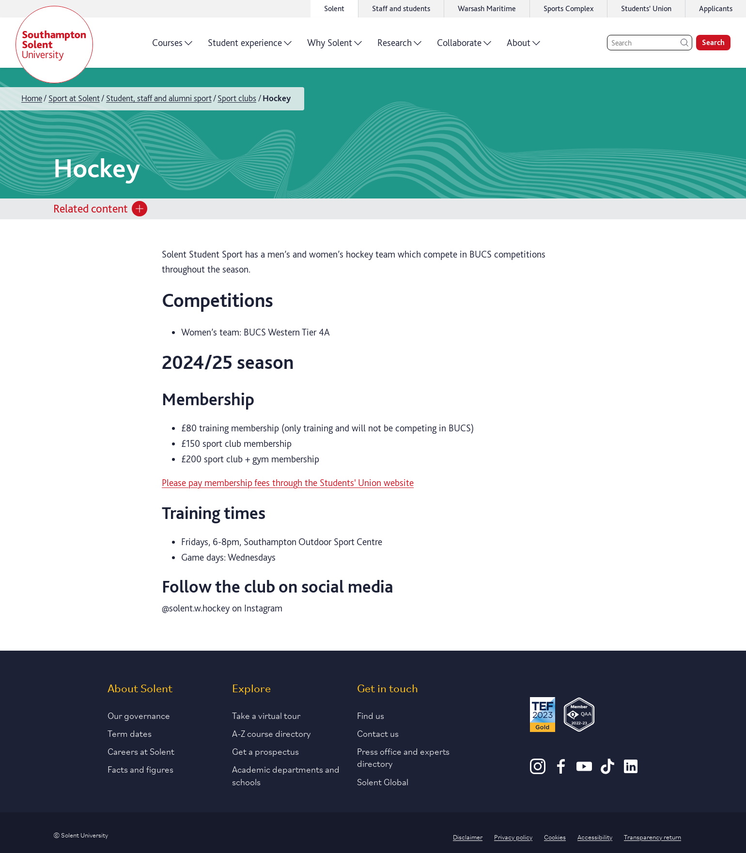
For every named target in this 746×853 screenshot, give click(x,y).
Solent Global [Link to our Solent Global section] (382, 781)
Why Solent (334, 46)
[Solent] (54, 44)
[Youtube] (584, 771)
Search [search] (713, 42)
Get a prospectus (265, 751)
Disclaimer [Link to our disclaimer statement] (467, 836)
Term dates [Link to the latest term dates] (130, 733)
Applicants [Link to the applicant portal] (715, 8)
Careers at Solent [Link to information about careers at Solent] (141, 751)
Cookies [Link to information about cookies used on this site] (555, 836)
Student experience (250, 46)
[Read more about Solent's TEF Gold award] (542, 716)
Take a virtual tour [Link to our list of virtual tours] (266, 715)
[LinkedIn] (630, 771)
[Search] (649, 42)
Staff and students (401, 8)
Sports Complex (568, 8)
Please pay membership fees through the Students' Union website (288, 482)
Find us (370, 715)
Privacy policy (513, 836)
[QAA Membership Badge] (579, 716)
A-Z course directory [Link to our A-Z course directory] (271, 733)
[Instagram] (537, 771)
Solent (334, 8)
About (523, 46)
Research (399, 46)
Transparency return (652, 836)
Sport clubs (237, 98)
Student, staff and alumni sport (159, 98)
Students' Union (646, 8)
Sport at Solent (74, 98)
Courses (172, 46)
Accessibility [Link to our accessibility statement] (594, 836)
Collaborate (464, 46)
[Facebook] (561, 771)
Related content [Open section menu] (100, 208)
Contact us (378, 733)
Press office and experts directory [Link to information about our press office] (403, 757)
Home (31, 98)
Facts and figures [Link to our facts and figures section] (140, 768)
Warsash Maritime (487, 8)
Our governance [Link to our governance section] (139, 715)
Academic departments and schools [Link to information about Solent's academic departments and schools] (286, 774)
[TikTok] (607, 771)
